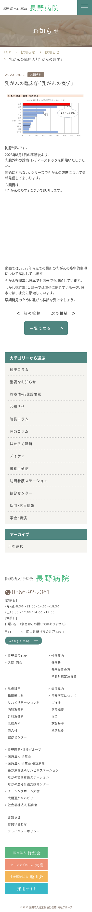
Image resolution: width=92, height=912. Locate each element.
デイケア (17, 455)
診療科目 (14, 689)
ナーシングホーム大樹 (23, 791)
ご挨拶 (56, 702)
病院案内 (57, 689)
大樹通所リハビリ (20, 798)
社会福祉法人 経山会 (22, 805)
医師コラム (19, 431)
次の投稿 (59, 313)
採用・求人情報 (22, 505)
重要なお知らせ (23, 381)
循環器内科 (16, 695)
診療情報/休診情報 (26, 394)
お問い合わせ (17, 824)
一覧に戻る (40, 328)
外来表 (56, 662)
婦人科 (12, 730)
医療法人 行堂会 (19, 756)
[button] (84, 7)
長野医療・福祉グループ (24, 749)
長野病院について (63, 695)
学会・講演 (18, 517)
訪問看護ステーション (29, 480)
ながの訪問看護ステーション (28, 777)
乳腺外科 (14, 723)
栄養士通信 (19, 468)
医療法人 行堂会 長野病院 (26, 763)
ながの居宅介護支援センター (28, 784)
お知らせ (17, 406)
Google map (19, 640)
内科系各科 (16, 709)
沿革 (55, 716)
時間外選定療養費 (64, 676)
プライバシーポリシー (24, 831)
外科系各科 (16, 716)
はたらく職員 (21, 443)
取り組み (58, 730)
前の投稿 (32, 313)
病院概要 (58, 709)
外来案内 (57, 655)
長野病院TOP (17, 655)
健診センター (21, 492)
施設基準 (58, 723)
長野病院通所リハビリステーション (33, 770)
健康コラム (19, 369)
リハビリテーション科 (24, 702)
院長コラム (19, 418)
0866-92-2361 (31, 592)
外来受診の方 (61, 669)
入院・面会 (14, 662)
